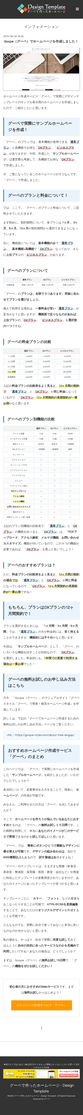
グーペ (10, 142)
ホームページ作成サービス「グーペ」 (28, 96)
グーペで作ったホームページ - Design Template (42, 1088)
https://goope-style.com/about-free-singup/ (44, 735)
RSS (42, 1102)
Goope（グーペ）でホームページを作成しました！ (41, 41)
